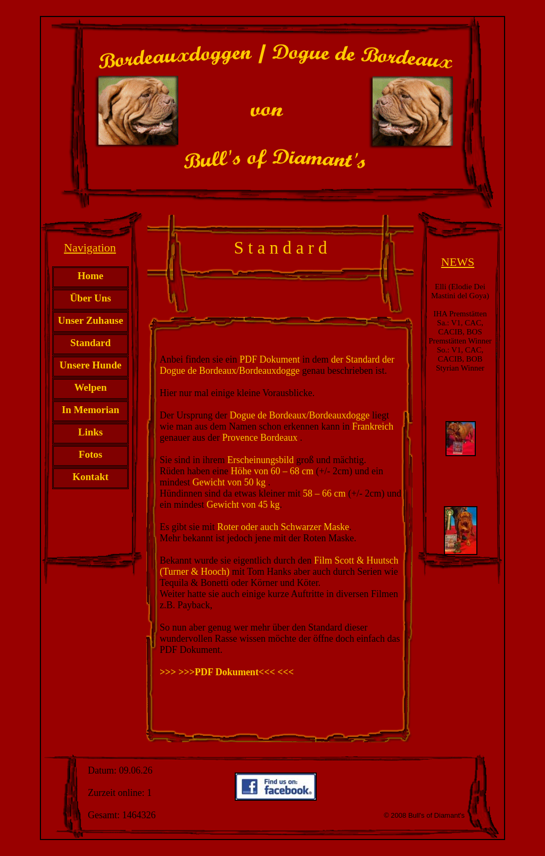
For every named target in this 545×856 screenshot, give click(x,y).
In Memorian (90, 409)
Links (90, 432)
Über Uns (90, 298)
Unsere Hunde (90, 365)
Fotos (90, 454)
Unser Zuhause (90, 320)
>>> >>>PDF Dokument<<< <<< (227, 672)
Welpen (90, 387)
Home (91, 275)
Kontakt (90, 476)
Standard (90, 342)
